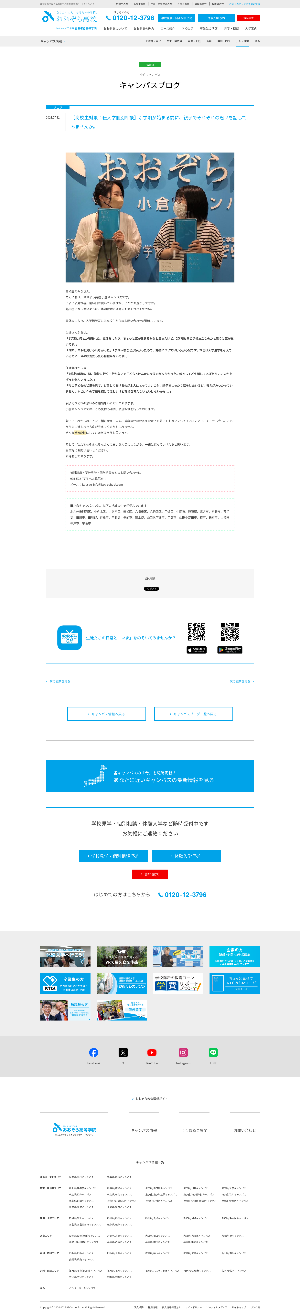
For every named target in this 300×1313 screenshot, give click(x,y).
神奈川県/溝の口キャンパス (121, 1200)
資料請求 (248, 18)
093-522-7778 (79, 478)
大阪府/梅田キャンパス (157, 1235)
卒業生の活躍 (209, 28)
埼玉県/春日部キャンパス (158, 1188)
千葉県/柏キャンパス (80, 1194)
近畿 (209, 41)
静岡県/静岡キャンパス (119, 1218)
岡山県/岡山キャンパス (81, 1253)
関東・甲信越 (174, 41)
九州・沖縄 (242, 41)
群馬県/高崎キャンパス (119, 1188)
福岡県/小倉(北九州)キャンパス (85, 1270)
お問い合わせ (245, 1130)
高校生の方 (139, 3)
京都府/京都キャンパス (119, 1235)
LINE (213, 1063)
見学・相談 (231, 28)
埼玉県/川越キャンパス (195, 1188)
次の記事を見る (240, 681)
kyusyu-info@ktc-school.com (102, 484)
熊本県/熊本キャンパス (119, 1276)
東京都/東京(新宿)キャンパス (198, 1194)
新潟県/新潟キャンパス (81, 1207)
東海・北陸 (194, 41)
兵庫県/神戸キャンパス (157, 1242)
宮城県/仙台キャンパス (81, 1177)
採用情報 (152, 1307)
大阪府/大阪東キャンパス (196, 1235)
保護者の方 (218, 3)
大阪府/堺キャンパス (232, 1235)
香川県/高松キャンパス (233, 1253)
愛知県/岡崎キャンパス (195, 1218)
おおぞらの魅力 (144, 28)
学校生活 (187, 28)
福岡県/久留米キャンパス (197, 1270)
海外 (257, 41)
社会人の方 (183, 3)
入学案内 (251, 28)
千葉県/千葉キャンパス (119, 1194)
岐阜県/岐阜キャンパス (119, 1224)
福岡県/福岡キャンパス (119, 1270)
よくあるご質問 (194, 1130)
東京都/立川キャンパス (233, 1194)
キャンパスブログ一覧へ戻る (195, 713)
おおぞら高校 (69, 20)
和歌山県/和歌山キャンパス (83, 1242)
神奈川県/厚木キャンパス (234, 1200)
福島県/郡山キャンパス (119, 1177)
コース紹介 (168, 28)
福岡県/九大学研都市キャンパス (162, 1270)
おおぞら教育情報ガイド (151, 1098)
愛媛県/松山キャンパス (81, 1259)
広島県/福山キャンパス (157, 1253)
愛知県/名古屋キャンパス (234, 1218)
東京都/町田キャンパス (81, 1200)
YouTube (152, 1063)
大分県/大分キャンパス (81, 1276)
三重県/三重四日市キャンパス (85, 1224)
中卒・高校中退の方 (161, 3)
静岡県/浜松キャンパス (157, 1218)
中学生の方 (122, 3)
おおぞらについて (115, 28)
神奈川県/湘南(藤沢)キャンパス (200, 1200)
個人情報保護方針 (171, 1307)
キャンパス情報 (51, 41)
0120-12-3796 (130, 19)
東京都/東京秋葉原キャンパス (161, 1194)
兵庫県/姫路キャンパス (195, 1242)
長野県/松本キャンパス (119, 1207)
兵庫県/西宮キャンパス (119, 1242)
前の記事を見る (60, 681)
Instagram (183, 1063)
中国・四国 (224, 41)
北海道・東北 (153, 41)
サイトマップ (239, 1307)
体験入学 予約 (216, 18)
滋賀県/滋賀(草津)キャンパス (84, 1235)
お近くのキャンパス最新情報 (244, 3)
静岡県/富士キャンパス (81, 1218)
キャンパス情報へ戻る (108, 713)
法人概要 (139, 1307)
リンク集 (255, 1307)
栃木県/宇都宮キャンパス (82, 1188)
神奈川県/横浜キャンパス (158, 1200)
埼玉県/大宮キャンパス (233, 1188)
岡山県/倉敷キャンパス (119, 1253)
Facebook (94, 1063)
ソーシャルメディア (216, 1307)
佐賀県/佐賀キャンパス (234, 1270)
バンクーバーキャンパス (82, 1288)
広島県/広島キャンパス (195, 1253)
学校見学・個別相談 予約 (176, 18)
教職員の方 (201, 3)
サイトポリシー (193, 1307)
